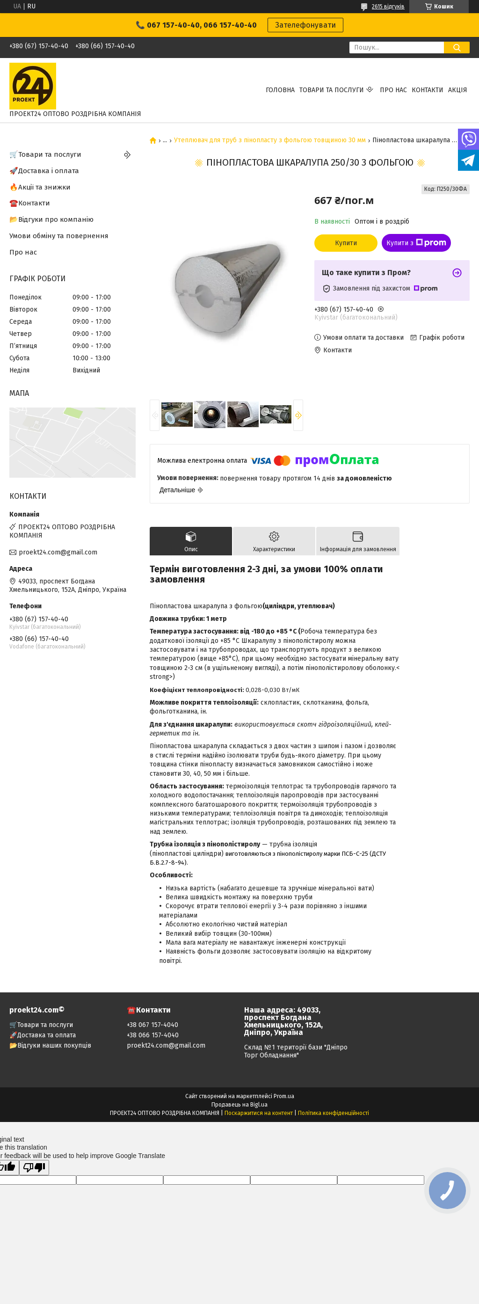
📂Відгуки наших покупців (50, 1045)
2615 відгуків (388, 6)
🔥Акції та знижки (40, 187)
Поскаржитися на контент (259, 1113)
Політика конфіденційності (333, 1113)
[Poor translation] (34, 1167)
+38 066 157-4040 (153, 1035)
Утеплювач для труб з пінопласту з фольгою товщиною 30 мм (270, 140)
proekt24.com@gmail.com (58, 552)
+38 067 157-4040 (152, 1025)
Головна (280, 90)
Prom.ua (284, 1096)
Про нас (393, 90)
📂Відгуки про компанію (51, 219)
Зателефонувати (305, 25)
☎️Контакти (29, 203)
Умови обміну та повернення (59, 236)
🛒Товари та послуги (45, 154)
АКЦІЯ (457, 90)
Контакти (427, 90)
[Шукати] (457, 47)
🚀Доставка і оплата (44, 171)
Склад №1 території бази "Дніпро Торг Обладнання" (296, 1051)
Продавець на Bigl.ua (239, 1104)
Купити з (416, 243)
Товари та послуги (331, 90)
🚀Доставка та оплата (42, 1035)
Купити (346, 243)
